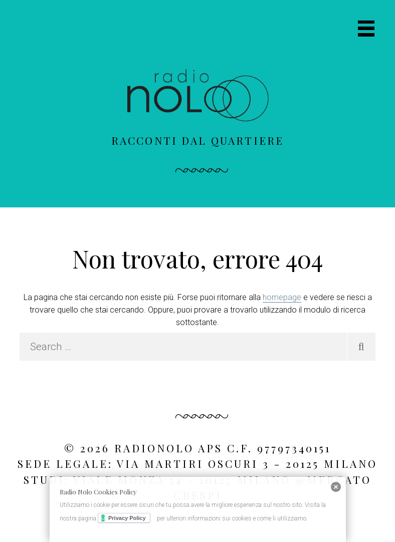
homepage (282, 297)
